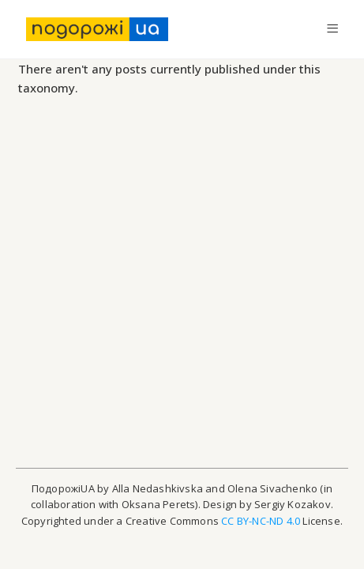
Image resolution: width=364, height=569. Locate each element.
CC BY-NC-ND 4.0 (260, 521)
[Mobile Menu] (332, 28)
